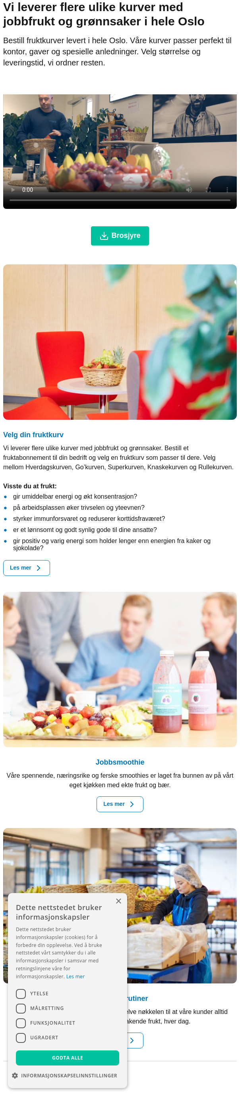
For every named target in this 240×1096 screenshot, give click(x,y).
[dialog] (67, 990)
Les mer (26, 568)
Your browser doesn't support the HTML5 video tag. (120, 143)
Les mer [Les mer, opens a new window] (75, 976)
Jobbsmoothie (119, 762)
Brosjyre (119, 236)
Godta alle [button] (67, 1057)
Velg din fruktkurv (33, 435)
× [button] (118, 902)
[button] (67, 1075)
